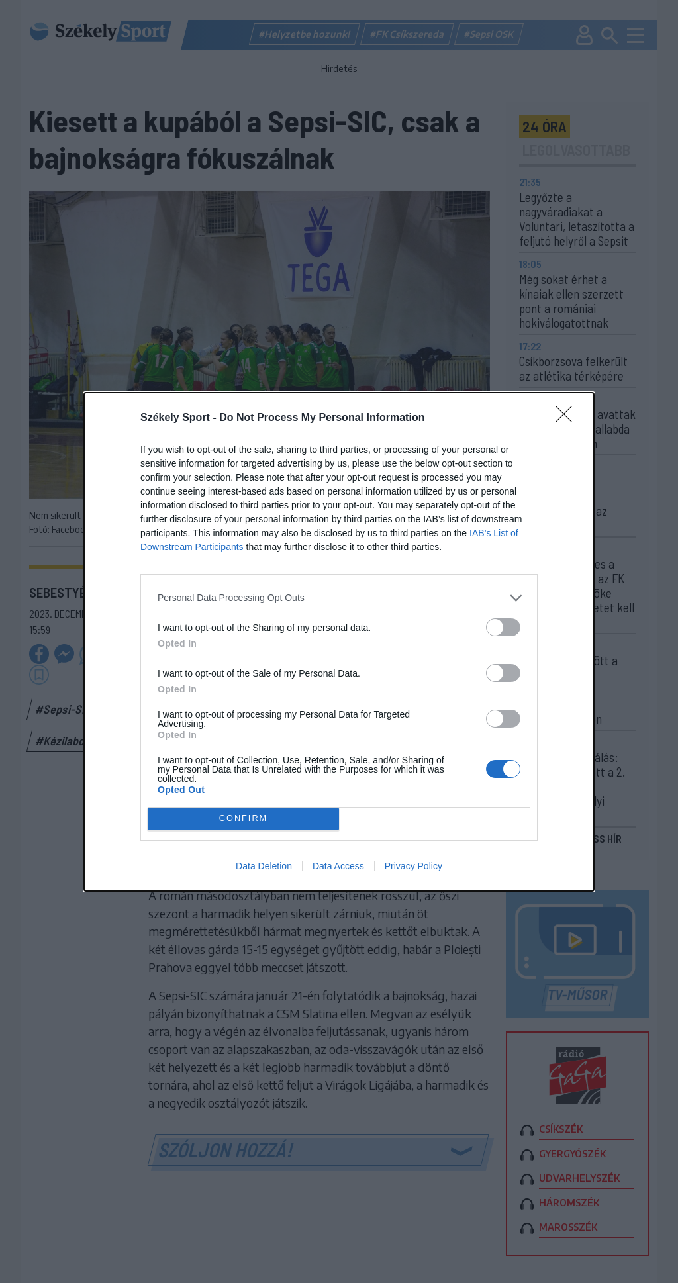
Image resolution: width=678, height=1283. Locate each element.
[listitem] (339, 598)
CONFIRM (243, 819)
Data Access (338, 866)
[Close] (568, 418)
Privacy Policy (413, 866)
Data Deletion (264, 866)
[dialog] (339, 642)
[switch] (503, 627)
